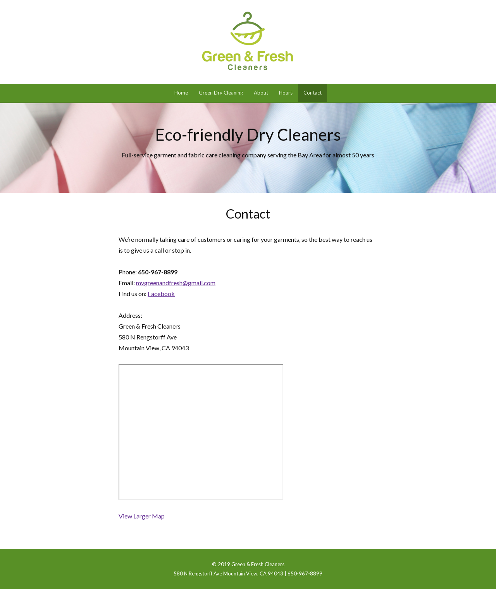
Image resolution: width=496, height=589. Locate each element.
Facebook (161, 293)
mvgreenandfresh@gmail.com (175, 282)
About (261, 93)
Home (181, 93)
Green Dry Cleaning (221, 93)
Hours (286, 93)
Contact (312, 93)
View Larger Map (142, 516)
